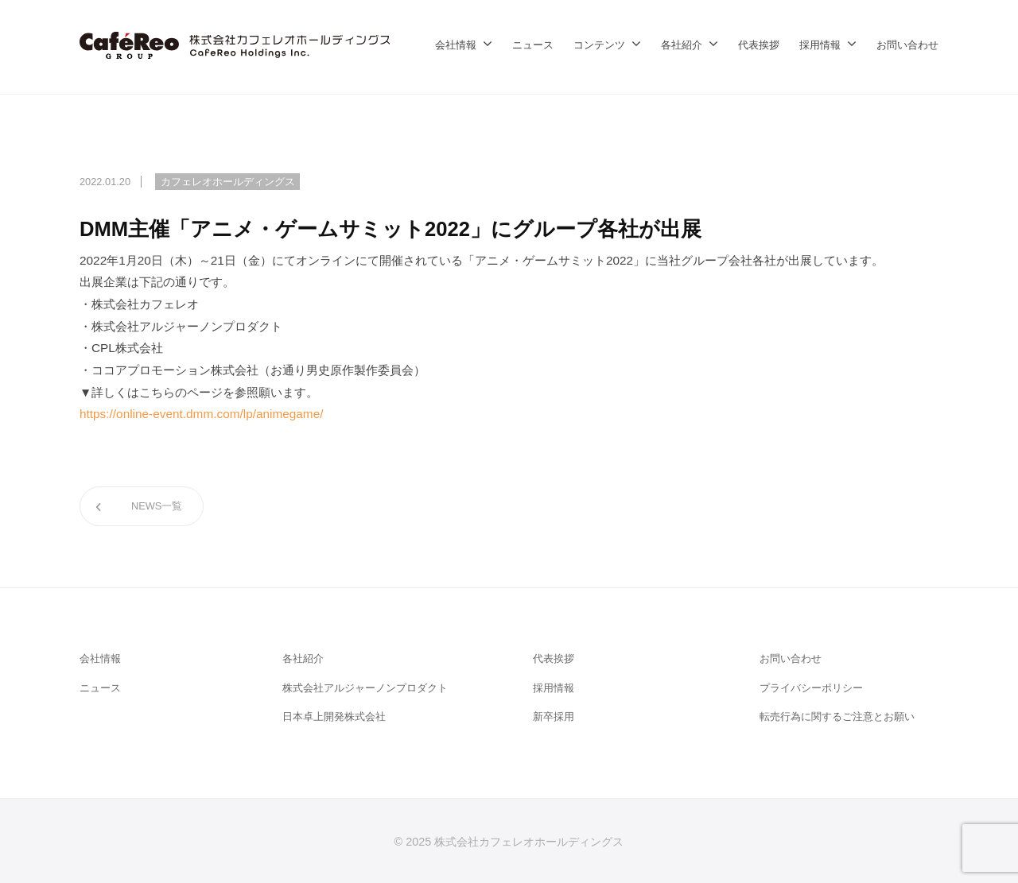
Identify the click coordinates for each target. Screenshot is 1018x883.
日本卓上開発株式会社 (334, 716)
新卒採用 (553, 716)
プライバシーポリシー (811, 688)
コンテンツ (599, 45)
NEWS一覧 (156, 506)
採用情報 (820, 45)
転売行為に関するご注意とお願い (837, 716)
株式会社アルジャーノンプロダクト (365, 688)
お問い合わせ (907, 45)
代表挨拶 (758, 45)
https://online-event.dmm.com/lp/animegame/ (201, 413)
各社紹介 (681, 45)
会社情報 (455, 45)
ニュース (533, 45)
